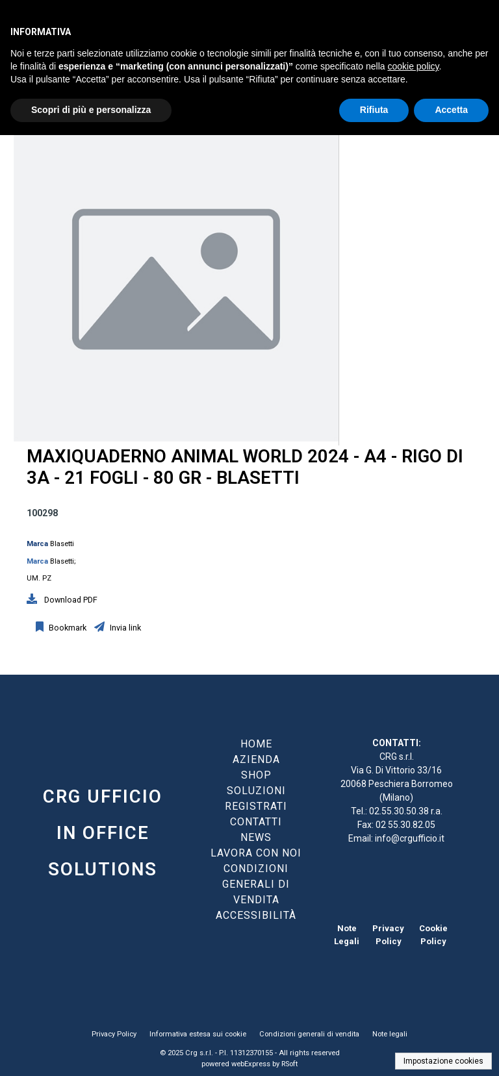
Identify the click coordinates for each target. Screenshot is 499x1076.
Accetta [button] (451, 110)
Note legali (389, 1034)
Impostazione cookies (443, 1061)
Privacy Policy (114, 1034)
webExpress (250, 1064)
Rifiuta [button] (374, 110)
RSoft (289, 1064)
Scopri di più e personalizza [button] (91, 110)
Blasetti (62, 544)
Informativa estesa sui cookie (197, 1034)
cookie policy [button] (413, 66)
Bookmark (66, 627)
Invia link (124, 627)
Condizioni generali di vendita (309, 1034)
